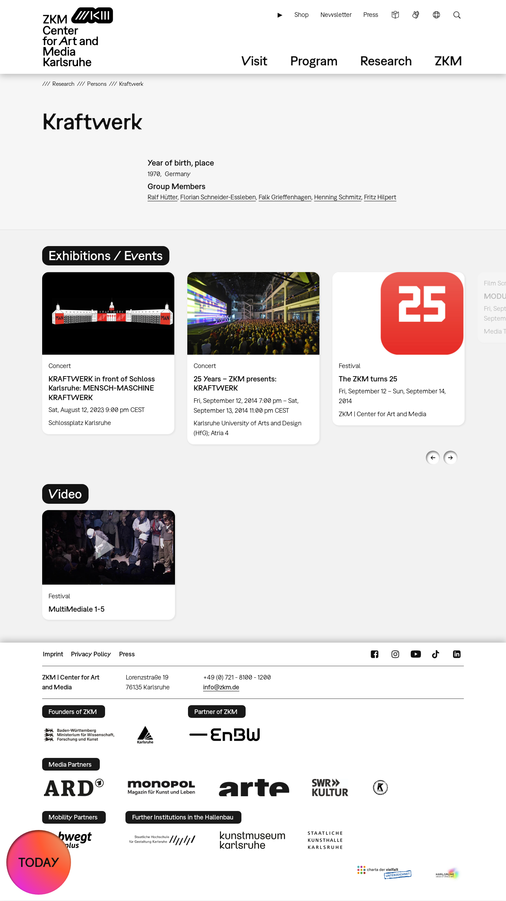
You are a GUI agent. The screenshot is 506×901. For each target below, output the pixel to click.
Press (370, 14)
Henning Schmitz (337, 197)
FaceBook (375, 654)
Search (457, 14)
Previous (433, 458)
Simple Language (395, 14)
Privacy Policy (91, 654)
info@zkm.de (221, 687)
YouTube (416, 654)
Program (314, 60)
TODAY (38, 862)
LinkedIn (457, 654)
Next (450, 458)
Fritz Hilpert (380, 197)
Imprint (53, 654)
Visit (254, 60)
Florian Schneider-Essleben (218, 197)
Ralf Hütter (162, 197)
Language (436, 14)
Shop (301, 14)
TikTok (436, 654)
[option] (108, 353)
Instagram (395, 654)
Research (386, 60)
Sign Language (416, 14)
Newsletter (336, 14)
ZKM (448, 60)
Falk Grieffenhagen (285, 197)
